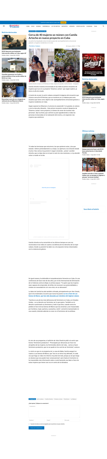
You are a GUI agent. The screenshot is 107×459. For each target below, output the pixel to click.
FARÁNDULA (32, 31)
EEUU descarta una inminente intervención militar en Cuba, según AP (14, 52)
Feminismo (66, 399)
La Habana (73, 399)
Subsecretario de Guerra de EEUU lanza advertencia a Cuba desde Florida (93, 151)
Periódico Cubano (5, 55)
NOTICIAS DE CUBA (41, 31)
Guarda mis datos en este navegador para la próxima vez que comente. (48, 424)
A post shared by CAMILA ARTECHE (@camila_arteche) (48, 237)
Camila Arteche (49, 399)
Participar (63, 22)
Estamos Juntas (58, 399)
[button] (103, 26)
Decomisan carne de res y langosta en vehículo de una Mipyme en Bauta (13, 100)
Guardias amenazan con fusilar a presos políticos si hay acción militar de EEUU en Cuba (14, 76)
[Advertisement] (53, 10)
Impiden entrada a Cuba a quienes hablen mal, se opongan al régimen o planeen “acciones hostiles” (93, 175)
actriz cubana (40, 399)
